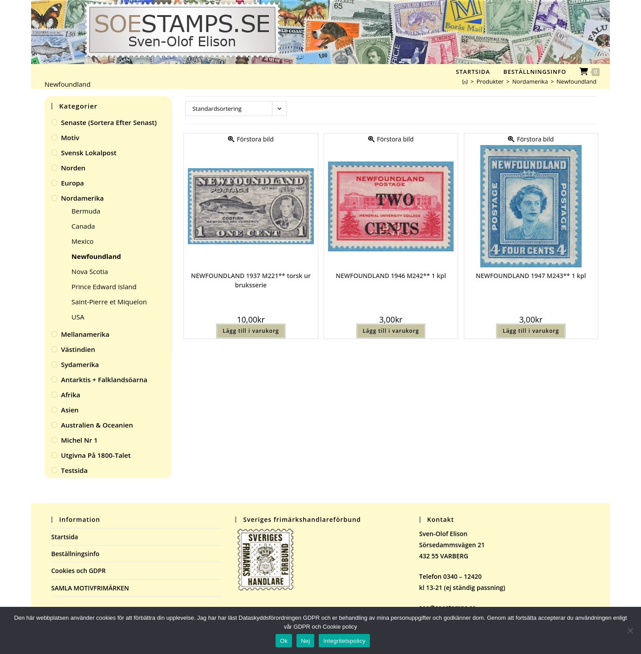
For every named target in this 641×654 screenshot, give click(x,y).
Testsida (74, 470)
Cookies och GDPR (78, 570)
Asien (70, 409)
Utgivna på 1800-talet (96, 455)
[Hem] (465, 81)
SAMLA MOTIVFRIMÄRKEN (90, 588)
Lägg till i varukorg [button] (251, 331)
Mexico (83, 241)
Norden (73, 167)
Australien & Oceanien (97, 424)
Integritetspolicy (344, 641)
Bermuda (86, 210)
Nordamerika (82, 198)
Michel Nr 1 (79, 440)
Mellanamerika (85, 334)
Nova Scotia (90, 271)
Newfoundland (576, 81)
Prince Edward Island (104, 286)
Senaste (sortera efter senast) (109, 122)
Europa (72, 182)
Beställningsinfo (75, 553)
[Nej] (629, 630)
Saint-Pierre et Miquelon (109, 301)
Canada (83, 226)
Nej (305, 641)
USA (78, 316)
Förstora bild (251, 139)
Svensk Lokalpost (89, 152)
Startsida (64, 537)
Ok (284, 641)
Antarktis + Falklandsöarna (104, 379)
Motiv (70, 137)
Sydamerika (80, 364)
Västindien (78, 349)
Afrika (70, 394)
